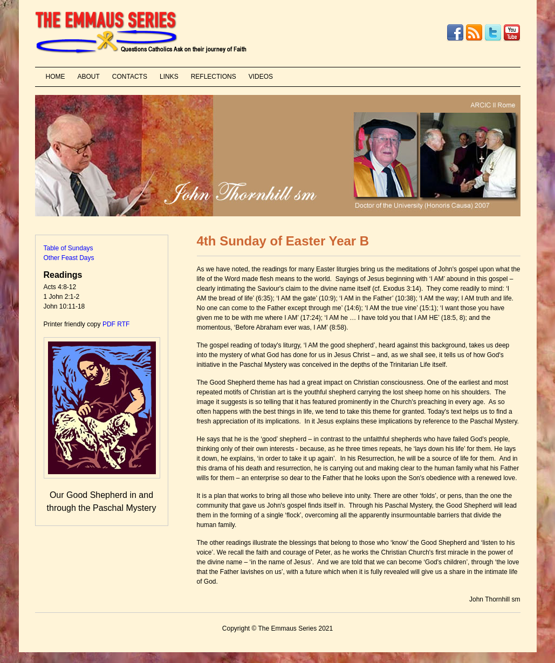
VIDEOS (261, 76)
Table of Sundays (68, 248)
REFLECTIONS (213, 76)
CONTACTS (129, 76)
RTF (123, 324)
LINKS (169, 76)
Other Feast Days (69, 258)
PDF (108, 324)
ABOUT (89, 76)
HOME (55, 76)
